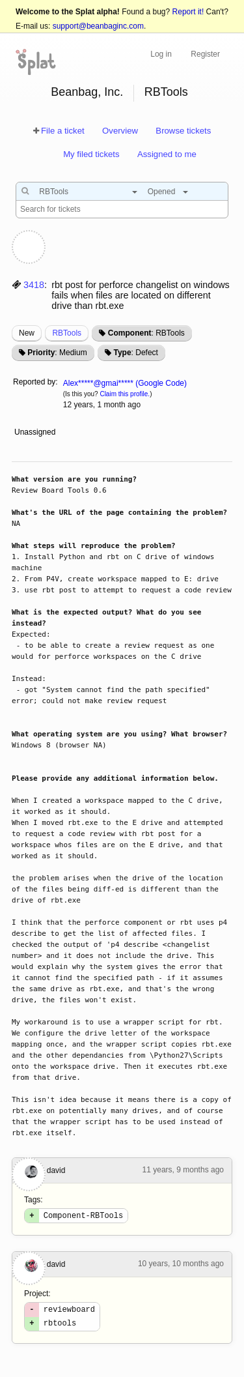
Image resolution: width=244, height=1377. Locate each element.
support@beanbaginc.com (98, 26)
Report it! (188, 11)
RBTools (166, 91)
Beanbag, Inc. (87, 91)
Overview (120, 131)
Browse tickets (183, 131)
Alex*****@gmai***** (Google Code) (125, 383)
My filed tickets (91, 154)
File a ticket (63, 131)
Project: (37, 1295)
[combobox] (85, 191)
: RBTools (146, 333)
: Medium (57, 352)
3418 (33, 285)
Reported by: (35, 381)
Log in (161, 54)
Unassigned (36, 432)
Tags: (33, 1199)
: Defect (135, 352)
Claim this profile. (125, 394)
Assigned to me (167, 154)
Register (205, 54)
